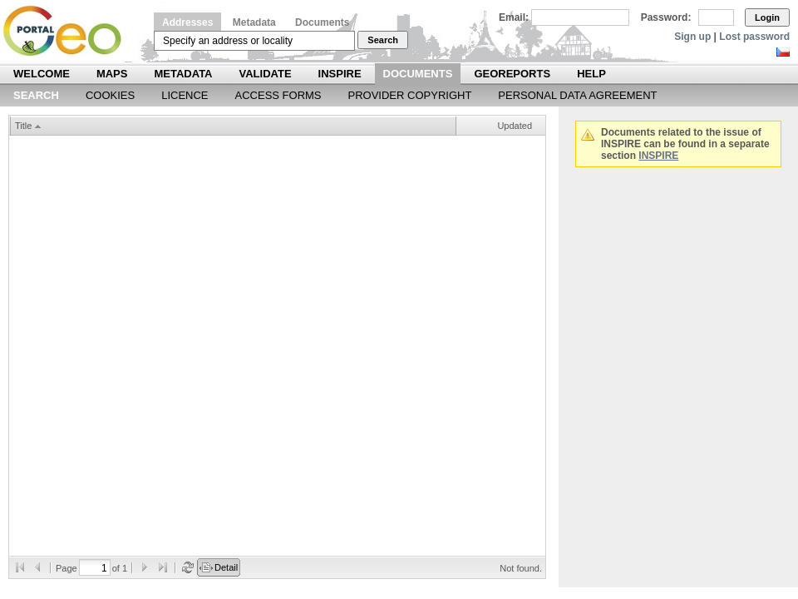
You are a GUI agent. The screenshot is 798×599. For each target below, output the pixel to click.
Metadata (254, 22)
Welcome (41, 73)
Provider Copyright (410, 95)
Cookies (110, 95)
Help (591, 73)
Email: (514, 17)
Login (767, 17)
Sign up (692, 36)
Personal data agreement (577, 95)
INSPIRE (340, 73)
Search (382, 40)
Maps (112, 73)
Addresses (187, 22)
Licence (184, 95)
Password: (666, 17)
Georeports (512, 73)
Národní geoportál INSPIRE (68, 31)
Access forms (278, 95)
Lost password (754, 36)
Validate (265, 73)
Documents (322, 22)
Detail (226, 567)
